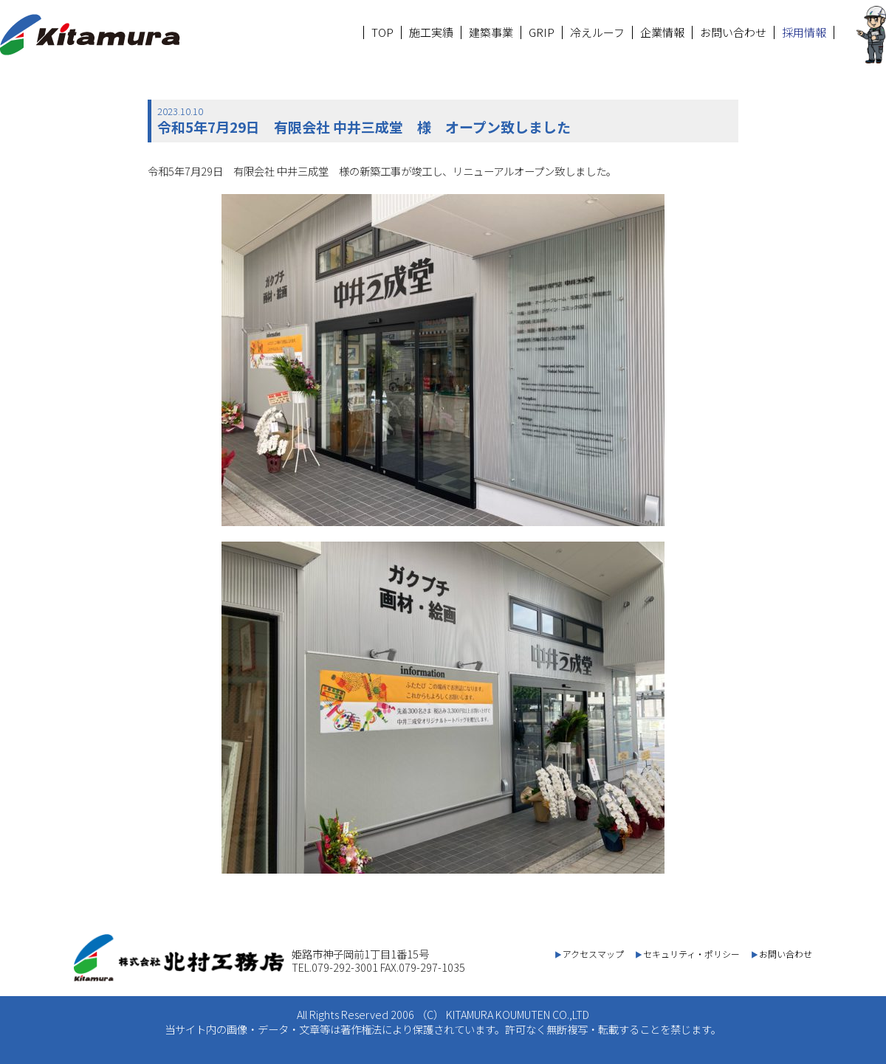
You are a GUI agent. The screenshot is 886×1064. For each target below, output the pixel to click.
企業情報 (662, 32)
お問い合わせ (733, 32)
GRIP (541, 32)
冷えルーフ (597, 32)
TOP (382, 32)
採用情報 (804, 32)
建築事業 (491, 32)
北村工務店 (90, 34)
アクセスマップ (593, 953)
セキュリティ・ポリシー (691, 953)
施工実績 (431, 32)
